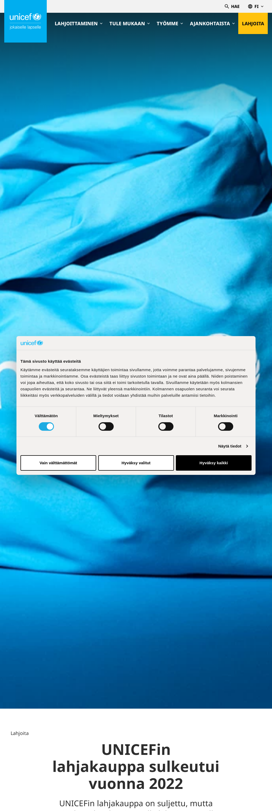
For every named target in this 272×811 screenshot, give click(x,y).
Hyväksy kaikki (213, 463)
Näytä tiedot (229, 446)
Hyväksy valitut (135, 463)
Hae (232, 6)
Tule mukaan (129, 23)
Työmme (169, 23)
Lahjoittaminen (78, 23)
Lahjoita (252, 23)
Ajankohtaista (211, 23)
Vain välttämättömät (58, 463)
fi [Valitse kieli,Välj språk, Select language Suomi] (256, 6)
